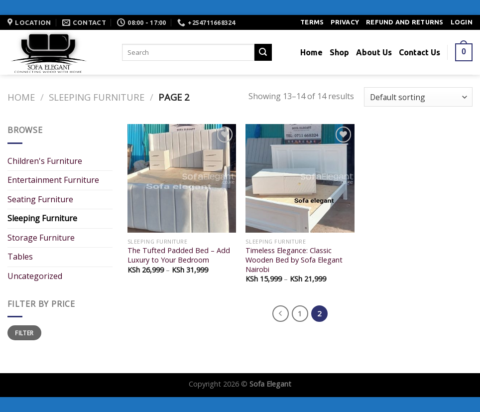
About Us (374, 52)
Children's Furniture (44, 160)
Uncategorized (34, 276)
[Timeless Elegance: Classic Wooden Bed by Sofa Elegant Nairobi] (299, 178)
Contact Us (419, 52)
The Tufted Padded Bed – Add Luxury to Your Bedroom (178, 255)
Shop (339, 52)
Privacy (345, 21)
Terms (312, 21)
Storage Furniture (41, 237)
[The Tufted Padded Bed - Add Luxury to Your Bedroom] (181, 178)
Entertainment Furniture (53, 179)
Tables (20, 256)
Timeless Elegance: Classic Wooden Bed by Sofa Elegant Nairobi (294, 260)
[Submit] (262, 52)
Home (311, 52)
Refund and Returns (405, 21)
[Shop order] (418, 97)
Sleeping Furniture (96, 97)
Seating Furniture (40, 199)
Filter (24, 333)
